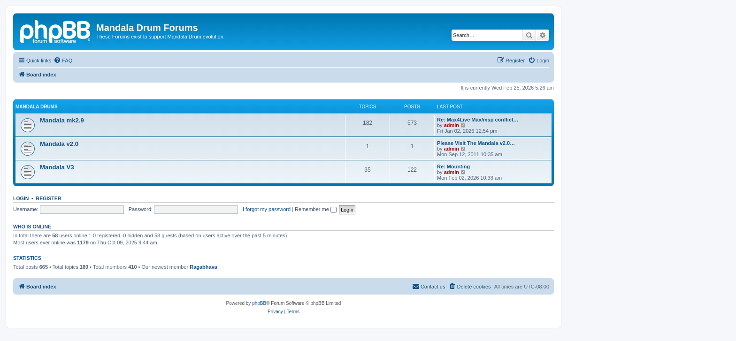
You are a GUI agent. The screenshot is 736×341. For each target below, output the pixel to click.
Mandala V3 (57, 167)
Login (21, 198)
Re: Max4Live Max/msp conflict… (478, 119)
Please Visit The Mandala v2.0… (476, 143)
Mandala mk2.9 (62, 120)
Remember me (316, 209)
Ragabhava (203, 267)
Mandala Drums (36, 106)
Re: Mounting (453, 166)
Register (48, 198)
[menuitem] (63, 60)
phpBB (259, 303)
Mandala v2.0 (59, 143)
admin (451, 125)
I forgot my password (267, 209)
